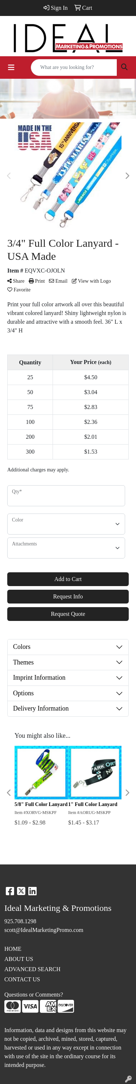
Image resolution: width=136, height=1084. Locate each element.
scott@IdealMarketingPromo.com (43, 930)
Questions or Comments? (33, 994)
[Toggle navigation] (11, 67)
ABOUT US (18, 959)
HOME (12, 949)
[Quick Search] (74, 67)
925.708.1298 (20, 921)
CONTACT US (22, 979)
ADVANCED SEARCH (32, 969)
